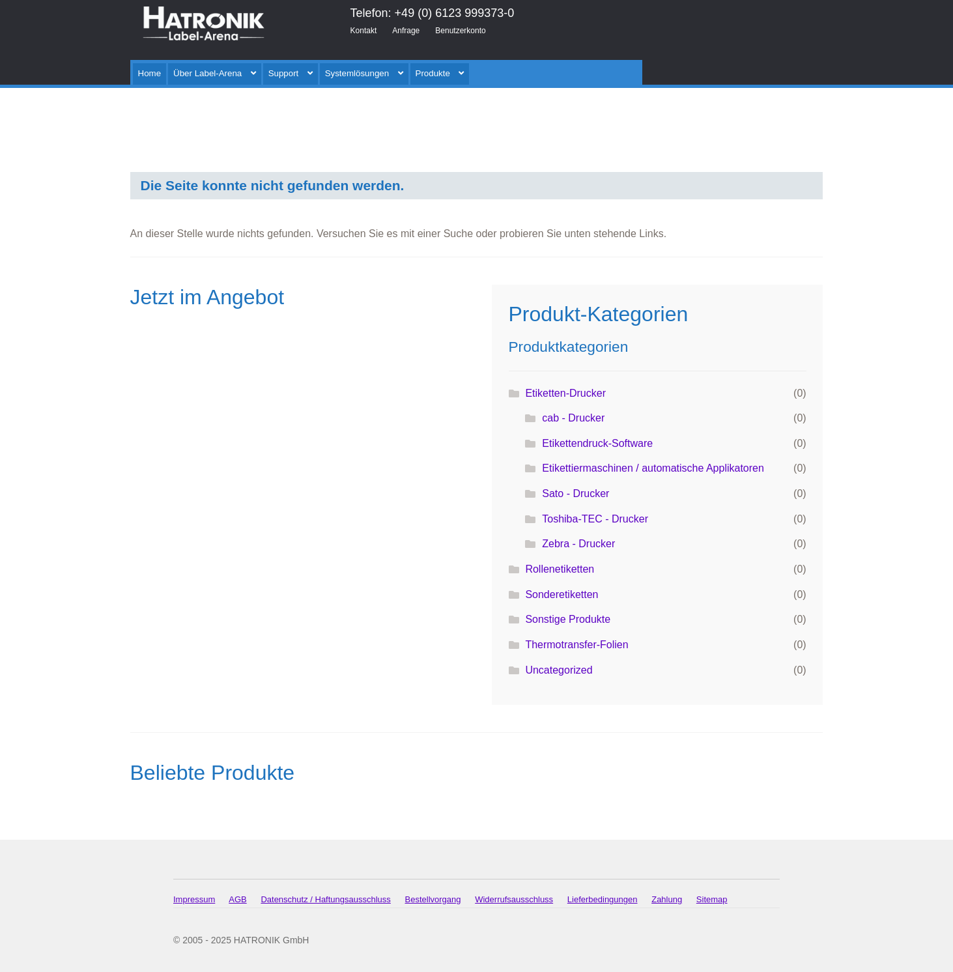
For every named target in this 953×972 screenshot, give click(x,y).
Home (150, 73)
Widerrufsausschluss (514, 899)
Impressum (194, 899)
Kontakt (363, 30)
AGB (237, 899)
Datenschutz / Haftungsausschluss (325, 899)
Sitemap (712, 899)
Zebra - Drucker (578, 543)
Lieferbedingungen (602, 899)
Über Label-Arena (207, 73)
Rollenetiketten (559, 569)
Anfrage (406, 30)
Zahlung (666, 899)
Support (283, 73)
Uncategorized (558, 670)
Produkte (433, 73)
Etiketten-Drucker (565, 393)
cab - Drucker (573, 417)
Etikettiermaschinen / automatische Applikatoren (653, 468)
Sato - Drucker (575, 493)
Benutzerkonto (460, 30)
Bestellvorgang (433, 899)
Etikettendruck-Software (597, 443)
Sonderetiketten (561, 594)
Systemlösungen (357, 73)
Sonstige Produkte (567, 619)
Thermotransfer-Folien (576, 644)
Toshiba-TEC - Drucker (595, 518)
